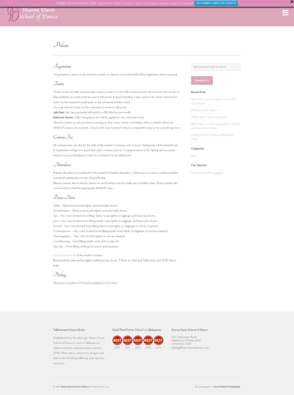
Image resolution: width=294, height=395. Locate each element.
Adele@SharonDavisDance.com (190, 347)
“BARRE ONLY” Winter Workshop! (208, 117)
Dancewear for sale (64, 255)
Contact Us (202, 80)
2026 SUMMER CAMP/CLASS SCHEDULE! (216, 3)
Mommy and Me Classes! (205, 110)
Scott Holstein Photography (207, 173)
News (194, 155)
